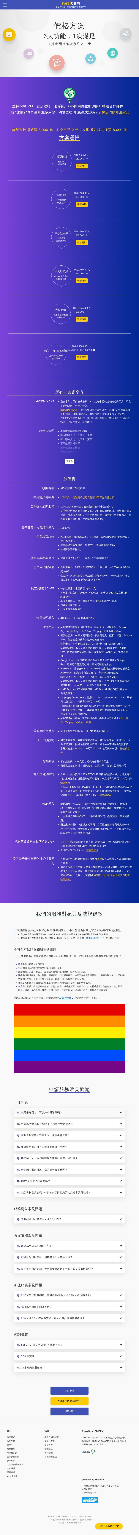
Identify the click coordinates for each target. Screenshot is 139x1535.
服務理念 (11, 1437)
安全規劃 (11, 1460)
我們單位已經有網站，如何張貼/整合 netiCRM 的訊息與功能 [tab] (56, 1295)
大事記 (10, 1445)
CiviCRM (101, 1437)
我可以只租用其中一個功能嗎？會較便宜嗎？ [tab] (47, 1257)
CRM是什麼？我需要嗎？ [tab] (35, 1181)
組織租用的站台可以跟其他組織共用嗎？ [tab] (44, 1147)
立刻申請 (69, 1390)
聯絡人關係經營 (52, 1437)
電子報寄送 (50, 1441)
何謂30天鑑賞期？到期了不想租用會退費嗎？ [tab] (47, 1124)
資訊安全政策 (13, 1456)
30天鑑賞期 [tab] (27, 1356)
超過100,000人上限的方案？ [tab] (37, 1245)
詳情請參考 (105, 795)
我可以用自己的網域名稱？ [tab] (36, 1306)
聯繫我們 (81, 357)
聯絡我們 (69, 1411)
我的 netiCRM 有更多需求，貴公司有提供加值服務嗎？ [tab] (53, 1318)
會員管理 (49, 1453)
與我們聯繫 (65, 997)
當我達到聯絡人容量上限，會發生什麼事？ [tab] (45, 1135)
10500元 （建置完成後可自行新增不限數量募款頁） (88, 497)
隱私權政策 (12, 1453)
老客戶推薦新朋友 (15, 1464)
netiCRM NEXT (69, 409)
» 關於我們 (87, 1489)
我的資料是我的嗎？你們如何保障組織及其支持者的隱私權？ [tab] (56, 1192)
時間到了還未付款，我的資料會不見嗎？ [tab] (44, 1169)
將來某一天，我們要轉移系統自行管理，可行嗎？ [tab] (49, 1158)
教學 (99, 858)
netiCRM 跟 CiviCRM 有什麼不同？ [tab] (42, 1344)
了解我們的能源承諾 (114, 112)
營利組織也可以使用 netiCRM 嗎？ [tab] (41, 1219)
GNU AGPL (94, 1444)
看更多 (69, 461)
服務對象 (11, 1441)
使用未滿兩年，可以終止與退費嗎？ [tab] (41, 1112)
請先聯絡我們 (92, 938)
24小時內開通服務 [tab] (31, 1367)
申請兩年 (81, 166)
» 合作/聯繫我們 (89, 1492)
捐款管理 (49, 1445)
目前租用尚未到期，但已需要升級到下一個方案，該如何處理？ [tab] (57, 1268)
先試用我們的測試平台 (69, 1401)
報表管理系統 (51, 1456)
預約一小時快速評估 (109, 1526)
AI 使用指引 (12, 1476)
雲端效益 (11, 1472)
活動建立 (49, 1449)
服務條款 (11, 1449)
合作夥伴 (11, 1468)
